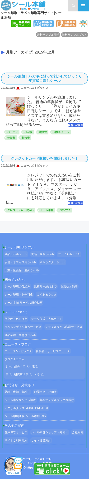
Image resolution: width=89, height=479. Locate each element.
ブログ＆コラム (14, 359)
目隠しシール (61, 132)
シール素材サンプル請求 (20, 400)
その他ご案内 (14, 425)
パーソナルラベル (69, 254)
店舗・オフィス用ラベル (20, 262)
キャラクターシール (52, 262)
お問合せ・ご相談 (45, 392)
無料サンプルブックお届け (57, 400)
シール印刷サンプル (19, 247)
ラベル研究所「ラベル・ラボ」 (26, 374)
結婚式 (43, 132)
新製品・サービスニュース (53, 351)
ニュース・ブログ (18, 344)
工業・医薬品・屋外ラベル (22, 270)
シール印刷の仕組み (17, 286)
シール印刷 (46, 210)
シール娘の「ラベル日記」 (23, 366)
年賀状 (11, 137)
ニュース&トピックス (18, 351)
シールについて (16, 312)
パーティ (12, 132)
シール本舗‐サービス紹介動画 (23, 302)
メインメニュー (83, 5)
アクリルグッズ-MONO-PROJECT (26, 408)
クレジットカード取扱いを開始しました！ (44, 158)
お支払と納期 (69, 286)
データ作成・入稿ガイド (46, 319)
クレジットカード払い (20, 210)
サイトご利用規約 (16, 440)
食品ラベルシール (16, 254)
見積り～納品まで (45, 286)
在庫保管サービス (16, 432)
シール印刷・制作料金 (19, 294)
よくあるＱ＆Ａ (46, 294)
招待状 (26, 137)
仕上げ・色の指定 (16, 319)
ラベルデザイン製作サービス (23, 327)
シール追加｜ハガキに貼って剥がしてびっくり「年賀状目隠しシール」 (44, 78)
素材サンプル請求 (48, 34)
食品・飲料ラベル (42, 254)
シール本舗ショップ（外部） (49, 432)
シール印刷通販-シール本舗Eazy (25, 416)
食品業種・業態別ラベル (20, 335)
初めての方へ (14, 279)
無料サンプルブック (75, 34)
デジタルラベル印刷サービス (63, 327)
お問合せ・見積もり (19, 385)
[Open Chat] (13, 465)
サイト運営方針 (41, 440)
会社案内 (77, 432)
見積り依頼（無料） (17, 392)
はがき (28, 132)
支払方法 (65, 210)
